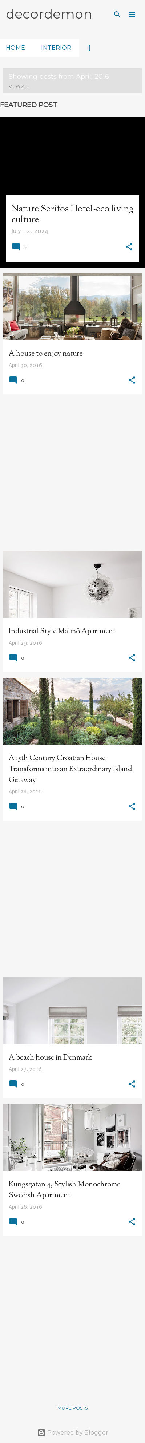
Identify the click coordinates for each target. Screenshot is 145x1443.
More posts (72, 1408)
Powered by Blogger (72, 1432)
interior (56, 47)
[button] (129, 247)
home (15, 47)
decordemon (49, 14)
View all (19, 86)
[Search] (117, 14)
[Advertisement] (72, 472)
